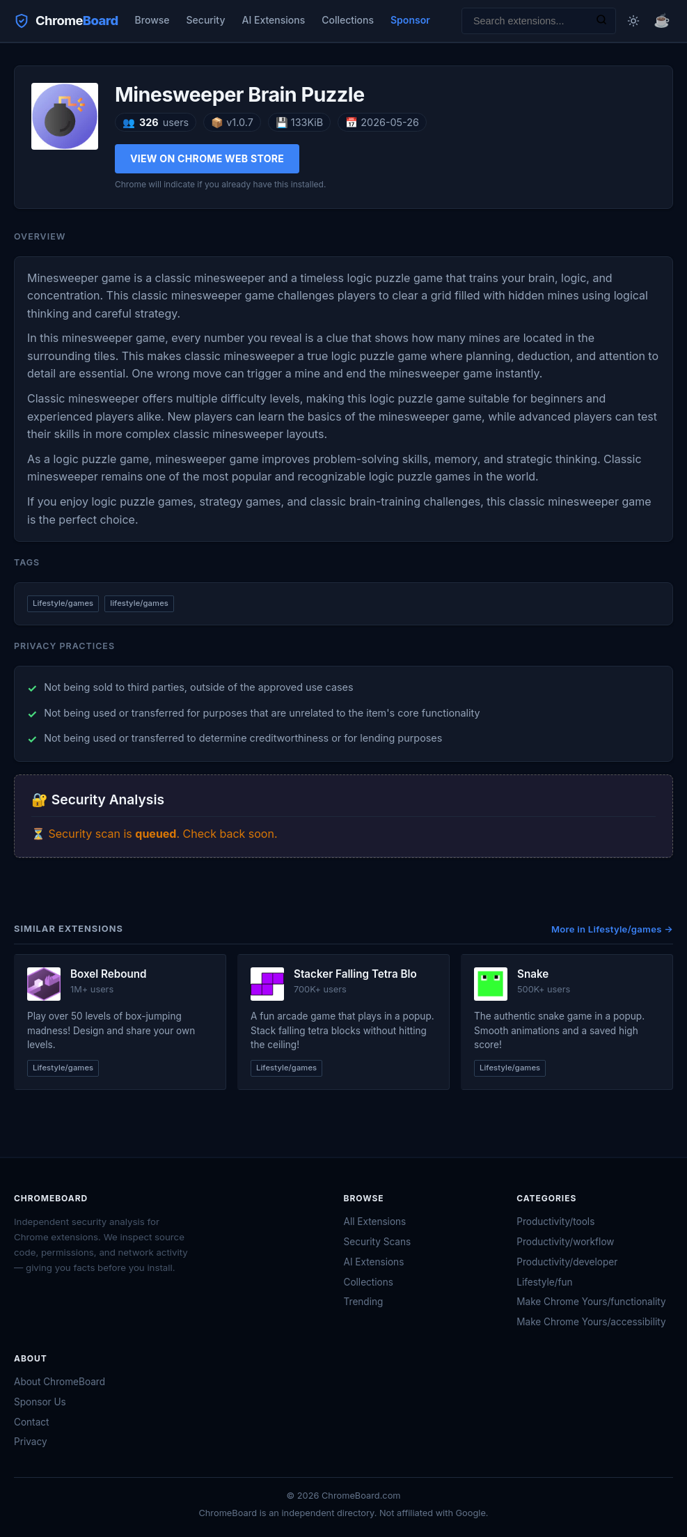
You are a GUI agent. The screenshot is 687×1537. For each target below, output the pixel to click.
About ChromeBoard (59, 1381)
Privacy (30, 1441)
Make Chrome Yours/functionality (590, 1301)
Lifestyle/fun (544, 1282)
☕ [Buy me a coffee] (662, 20)
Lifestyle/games (63, 603)
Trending (364, 1301)
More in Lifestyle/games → (612, 929)
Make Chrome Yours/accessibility (590, 1321)
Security (206, 20)
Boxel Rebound (108, 974)
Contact (31, 1422)
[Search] (601, 20)
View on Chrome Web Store (207, 158)
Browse (152, 20)
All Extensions (375, 1221)
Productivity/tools (555, 1221)
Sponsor (410, 20)
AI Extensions (273, 20)
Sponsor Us (40, 1401)
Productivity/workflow (565, 1241)
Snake (532, 974)
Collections (348, 20)
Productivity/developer (566, 1261)
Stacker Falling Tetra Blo (355, 974)
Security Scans (377, 1241)
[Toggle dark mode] (633, 21)
